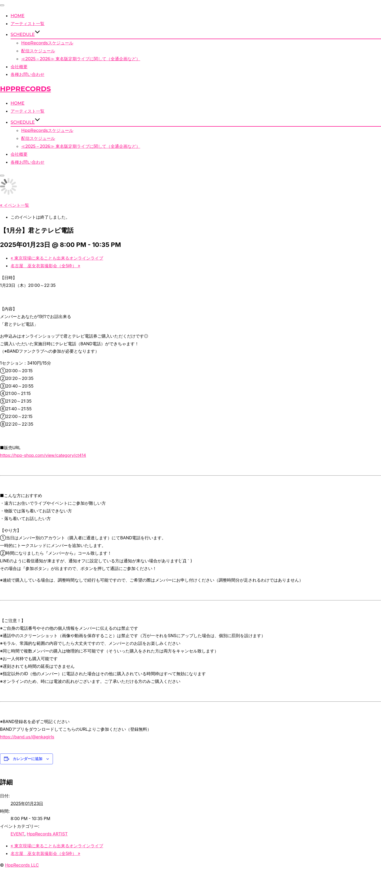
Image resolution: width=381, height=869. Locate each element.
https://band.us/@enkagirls (27, 736)
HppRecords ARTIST (47, 833)
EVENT (17, 833)
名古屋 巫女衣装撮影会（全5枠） (45, 265)
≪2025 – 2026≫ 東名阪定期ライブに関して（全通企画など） (80, 58)
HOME (17, 15)
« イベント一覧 (14, 205)
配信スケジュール (38, 50)
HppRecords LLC (22, 865)
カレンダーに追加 (27, 759)
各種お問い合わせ (27, 74)
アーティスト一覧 (27, 23)
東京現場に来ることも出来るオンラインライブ (57, 258)
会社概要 (19, 66)
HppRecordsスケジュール (47, 42)
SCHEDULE (25, 34)
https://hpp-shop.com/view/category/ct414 (43, 455)
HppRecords (25, 89)
